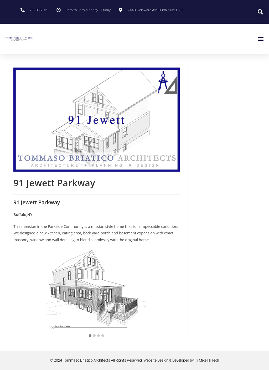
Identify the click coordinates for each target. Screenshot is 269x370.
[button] (260, 12)
